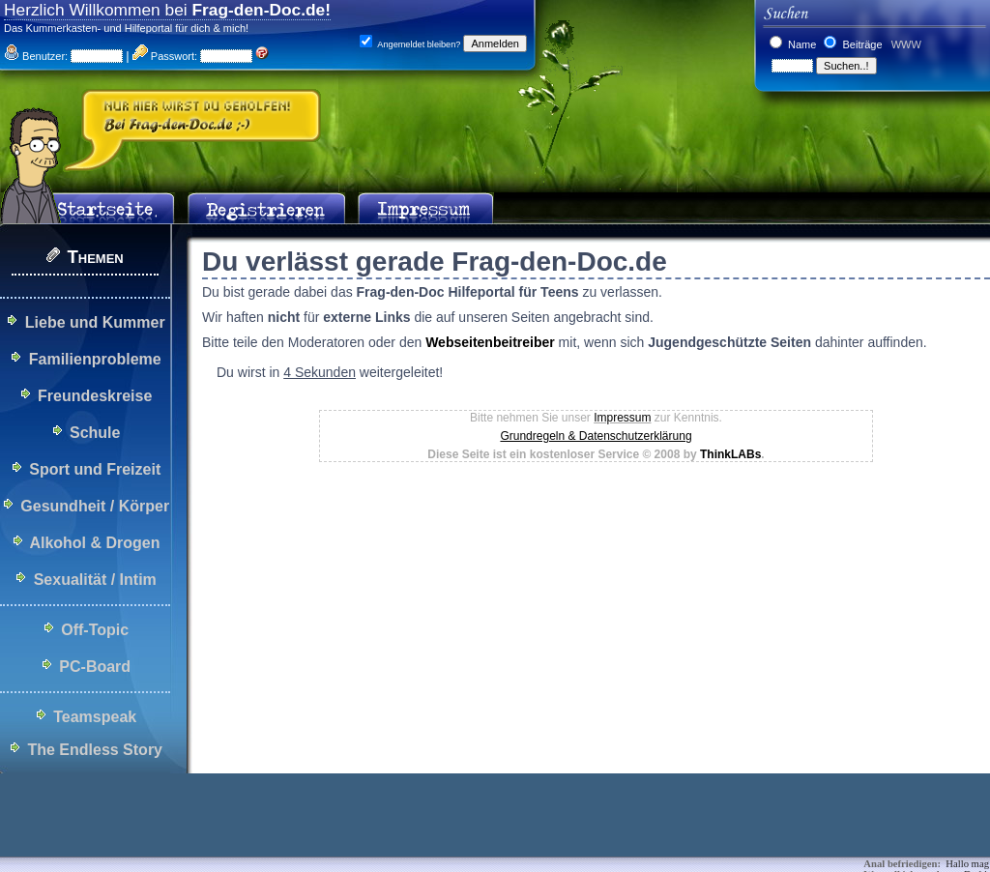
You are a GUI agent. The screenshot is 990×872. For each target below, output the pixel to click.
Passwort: (164, 56)
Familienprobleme (95, 359)
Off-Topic (95, 630)
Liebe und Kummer (95, 322)
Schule (95, 432)
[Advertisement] (352, 828)
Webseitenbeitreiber (490, 342)
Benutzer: (36, 56)
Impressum (622, 417)
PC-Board (95, 666)
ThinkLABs (730, 454)
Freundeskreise (95, 396)
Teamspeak (94, 717)
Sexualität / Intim (95, 579)
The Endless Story (94, 749)
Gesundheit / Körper (94, 506)
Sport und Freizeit (94, 469)
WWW (904, 44)
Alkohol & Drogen (94, 543)
